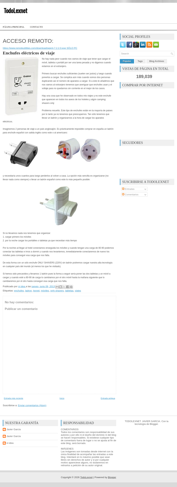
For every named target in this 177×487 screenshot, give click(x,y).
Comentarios (130, 194)
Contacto (36, 26)
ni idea (9, 443)
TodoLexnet (15, 10)
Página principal (14, 26)
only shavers (57, 290)
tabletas (69, 290)
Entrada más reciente (13, 398)
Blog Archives (156, 61)
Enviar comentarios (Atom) (32, 405)
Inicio (62, 398)
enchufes (19, 290)
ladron (28, 290)
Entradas (128, 189)
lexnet (36, 290)
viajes (78, 290)
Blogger (154, 424)
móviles (45, 290)
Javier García (13, 429)
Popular (127, 61)
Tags (140, 61)
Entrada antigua (108, 398)
